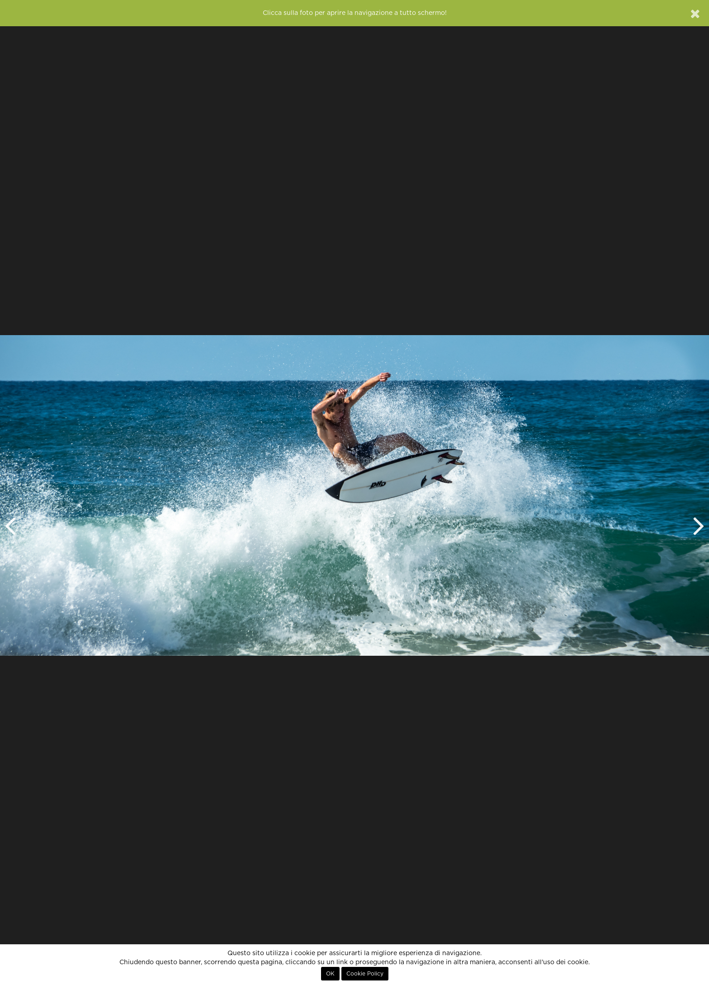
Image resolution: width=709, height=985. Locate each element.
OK (330, 973)
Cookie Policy (364, 973)
